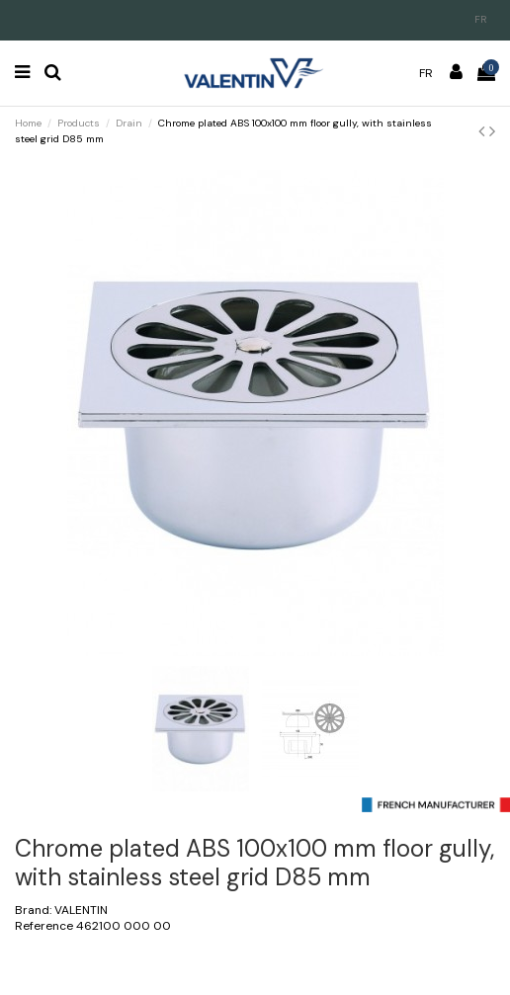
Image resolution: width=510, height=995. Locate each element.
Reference (44, 926)
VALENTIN (81, 910)
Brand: (33, 910)
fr (480, 19)
